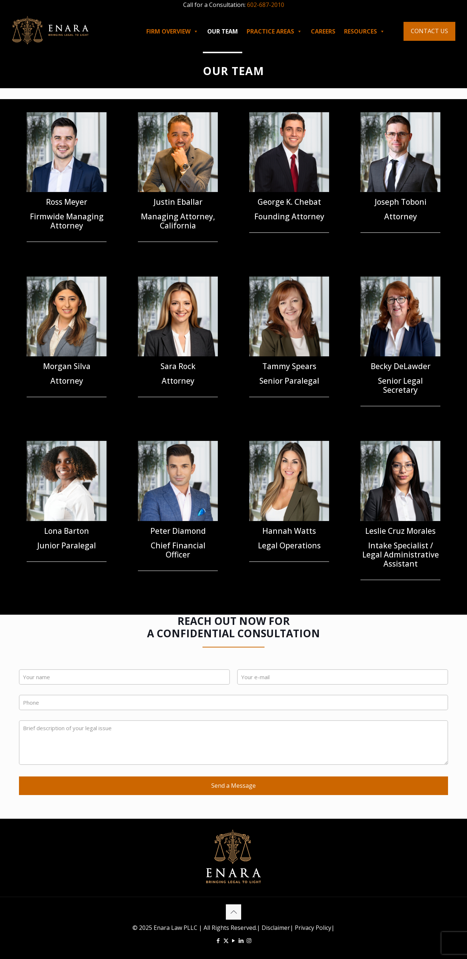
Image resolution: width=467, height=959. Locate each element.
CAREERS (323, 31)
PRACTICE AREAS (274, 31)
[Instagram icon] (249, 940)
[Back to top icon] (233, 912)
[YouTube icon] (233, 940)
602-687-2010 (265, 5)
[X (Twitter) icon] (226, 940)
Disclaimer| (277, 928)
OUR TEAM (222, 31)
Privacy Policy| (314, 928)
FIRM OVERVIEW (172, 31)
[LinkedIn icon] (241, 940)
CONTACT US (429, 31)
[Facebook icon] (218, 940)
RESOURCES (364, 31)
